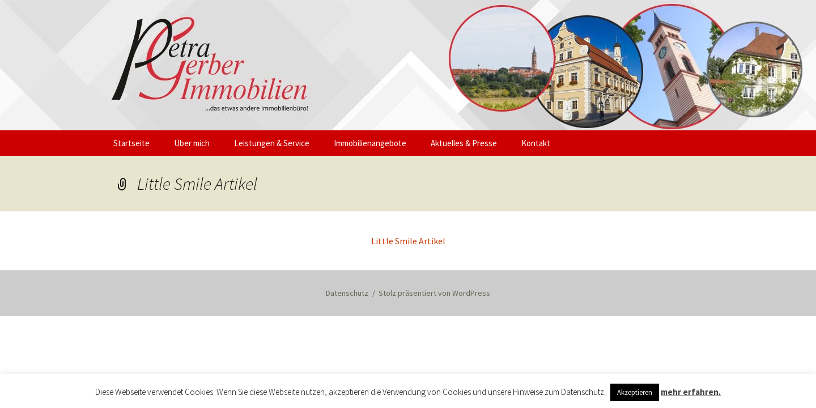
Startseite (131, 143)
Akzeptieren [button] (634, 392)
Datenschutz (347, 293)
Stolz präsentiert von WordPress (434, 293)
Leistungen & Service (271, 143)
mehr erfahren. (691, 391)
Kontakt (535, 143)
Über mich (192, 143)
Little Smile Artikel (408, 240)
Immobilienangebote (370, 143)
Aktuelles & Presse (464, 143)
